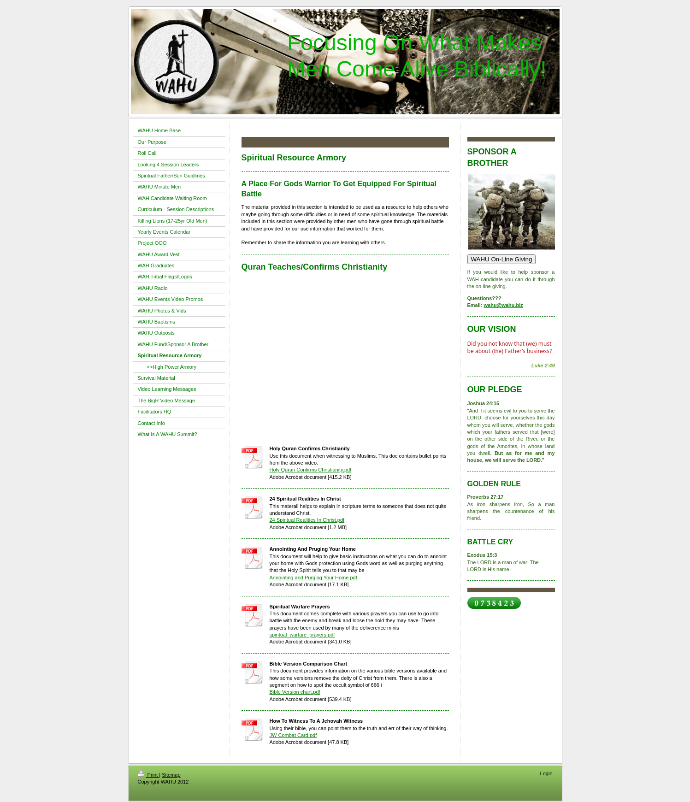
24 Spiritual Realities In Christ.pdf (307, 520)
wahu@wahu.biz (503, 305)
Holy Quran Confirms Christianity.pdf (311, 469)
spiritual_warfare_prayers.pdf (302, 634)
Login (546, 773)
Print (148, 775)
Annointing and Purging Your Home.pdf (313, 577)
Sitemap (171, 775)
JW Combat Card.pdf (293, 735)
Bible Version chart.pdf (295, 692)
